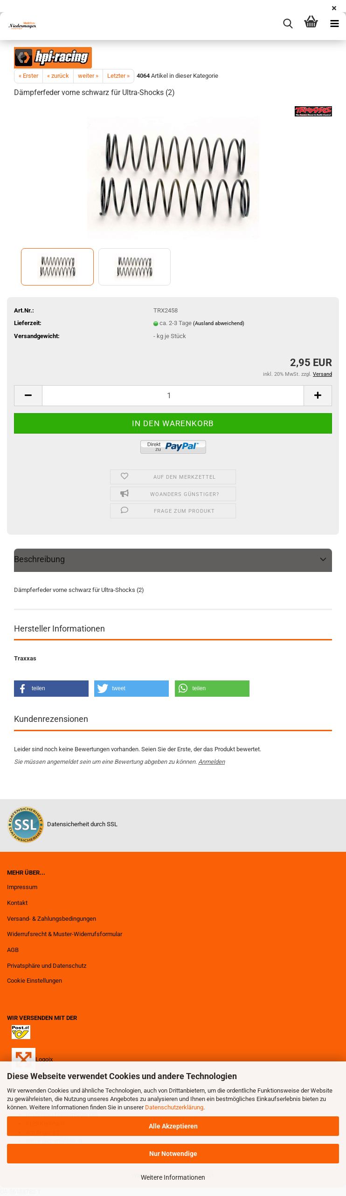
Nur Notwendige (173, 1153)
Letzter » (118, 75)
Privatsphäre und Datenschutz (46, 965)
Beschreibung (39, 559)
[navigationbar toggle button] (334, 23)
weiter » (88, 75)
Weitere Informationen (173, 1177)
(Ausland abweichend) (218, 323)
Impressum (22, 886)
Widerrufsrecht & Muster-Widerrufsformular (64, 934)
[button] (28, 395)
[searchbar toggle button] (287, 23)
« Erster (28, 75)
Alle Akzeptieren (173, 1126)
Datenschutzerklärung (174, 1107)
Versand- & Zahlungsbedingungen (51, 918)
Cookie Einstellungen (34, 980)
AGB (13, 949)
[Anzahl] (173, 395)
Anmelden (211, 761)
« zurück (58, 75)
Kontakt (17, 902)
